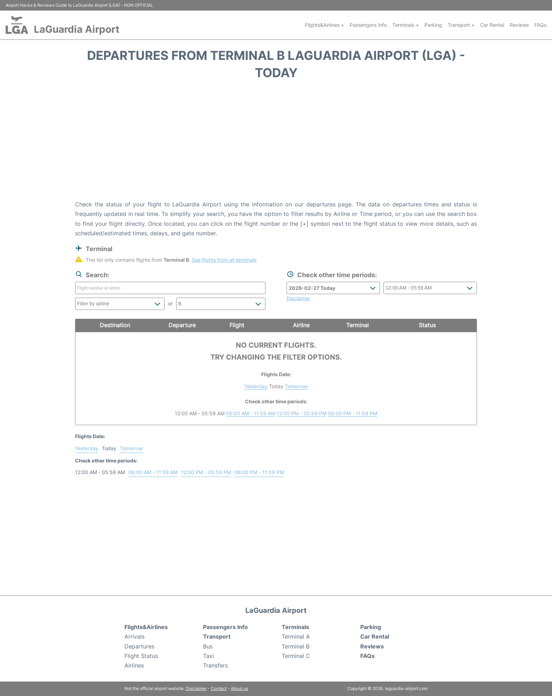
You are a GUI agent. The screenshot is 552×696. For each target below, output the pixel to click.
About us (239, 688)
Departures (139, 646)
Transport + (461, 25)
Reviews (519, 25)
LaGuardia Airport (76, 29)
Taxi (208, 655)
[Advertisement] (276, 143)
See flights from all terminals (224, 260)
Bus (208, 646)
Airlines (134, 665)
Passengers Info (368, 25)
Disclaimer (196, 688)
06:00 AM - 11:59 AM (250, 413)
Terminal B (295, 646)
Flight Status (141, 655)
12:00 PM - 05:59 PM (301, 413)
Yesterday (256, 386)
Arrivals (134, 636)
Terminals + (405, 25)
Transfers (215, 665)
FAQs (540, 25)
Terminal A (296, 636)
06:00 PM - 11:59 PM (352, 413)
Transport (217, 636)
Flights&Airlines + (324, 25)
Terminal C (296, 655)
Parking (433, 25)
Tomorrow (296, 386)
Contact (219, 688)
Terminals (295, 626)
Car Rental (492, 25)
